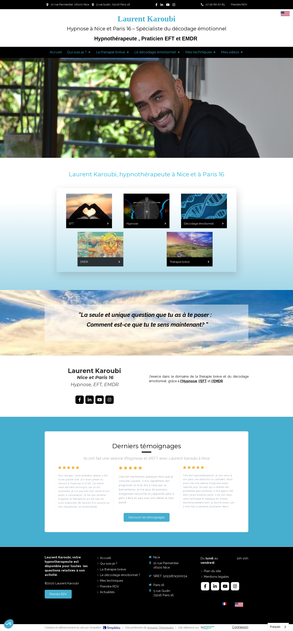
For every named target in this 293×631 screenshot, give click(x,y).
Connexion (240, 627)
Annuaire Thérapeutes (160, 627)
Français (275, 626)
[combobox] (278, 627)
